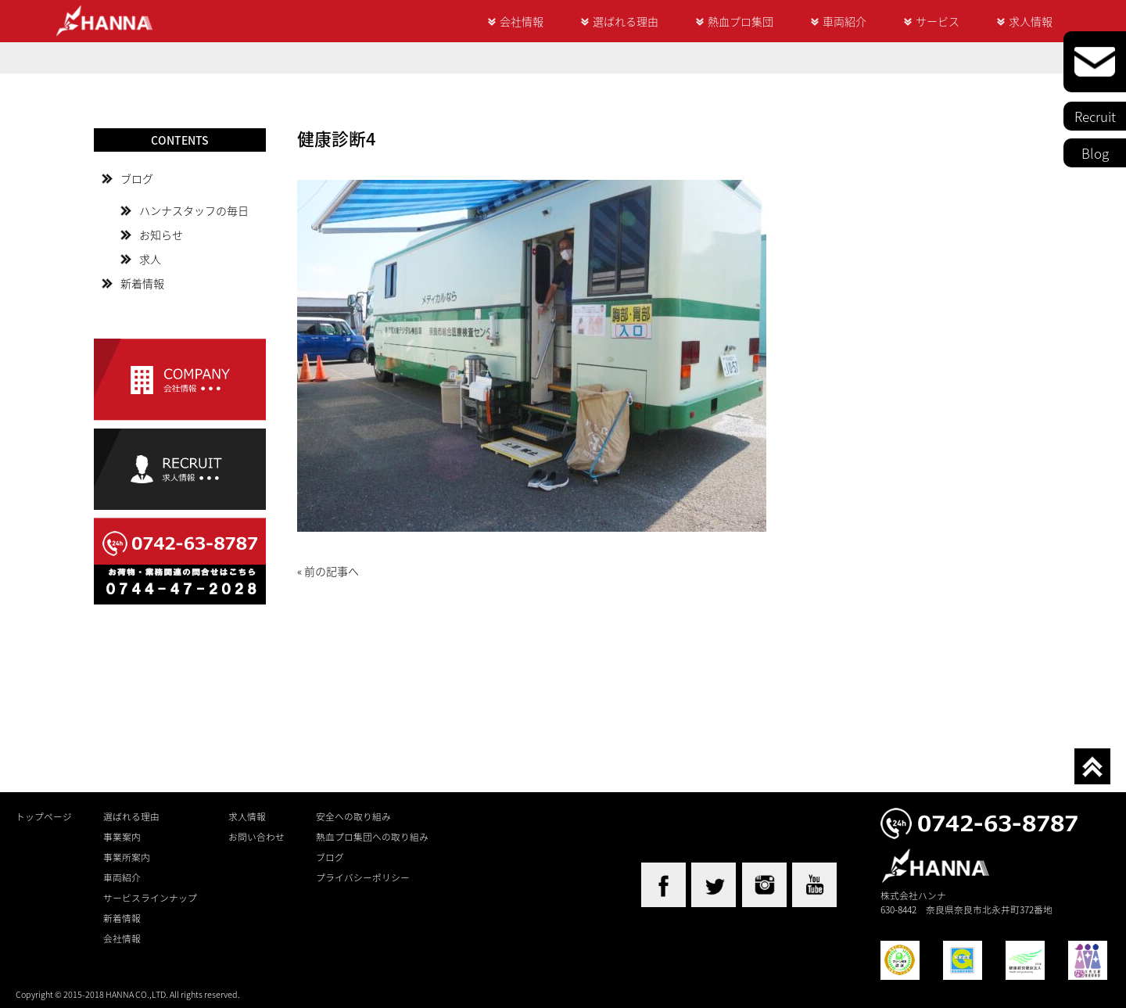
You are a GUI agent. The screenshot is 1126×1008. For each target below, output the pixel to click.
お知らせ (161, 234)
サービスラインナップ (150, 898)
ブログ (136, 178)
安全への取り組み (353, 816)
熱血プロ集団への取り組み (372, 837)
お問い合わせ (256, 837)
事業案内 (122, 837)
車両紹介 (844, 21)
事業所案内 (126, 857)
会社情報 (521, 21)
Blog (1095, 153)
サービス (937, 21)
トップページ (44, 816)
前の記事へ (331, 571)
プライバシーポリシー (363, 877)
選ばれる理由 (625, 21)
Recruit (1095, 116)
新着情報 (142, 283)
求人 (150, 259)
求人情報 (1030, 21)
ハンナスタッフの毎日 (194, 210)
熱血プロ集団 (740, 21)
